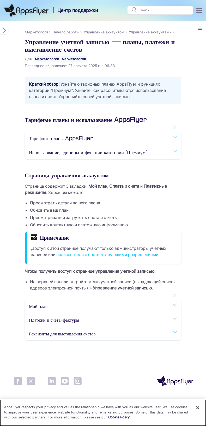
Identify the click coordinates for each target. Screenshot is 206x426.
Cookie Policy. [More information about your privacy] (119, 417)
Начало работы (65, 32)
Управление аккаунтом (104, 32)
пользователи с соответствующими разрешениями (107, 254)
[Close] (197, 407)
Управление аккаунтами (150, 32)
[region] (103, 412)
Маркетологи (36, 32)
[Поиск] (165, 10)
